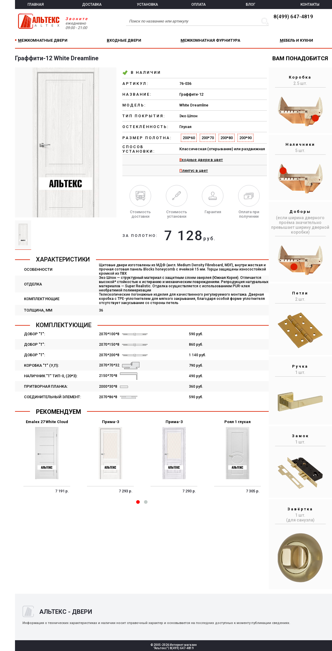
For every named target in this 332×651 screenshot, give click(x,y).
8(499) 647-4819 (293, 16)
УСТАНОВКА (147, 4)
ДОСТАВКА (92, 4)
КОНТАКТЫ (310, 4)
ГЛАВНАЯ (36, 4)
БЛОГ (250, 4)
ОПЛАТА (198, 4)
